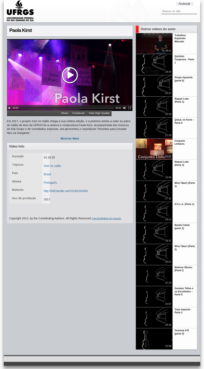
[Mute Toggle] (124, 108)
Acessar (184, 3)
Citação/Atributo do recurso (106, 218)
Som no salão (52, 165)
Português (50, 182)
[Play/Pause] (9, 108)
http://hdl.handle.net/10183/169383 (66, 191)
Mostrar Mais (70, 138)
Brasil (47, 174)
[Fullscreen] (129, 108)
